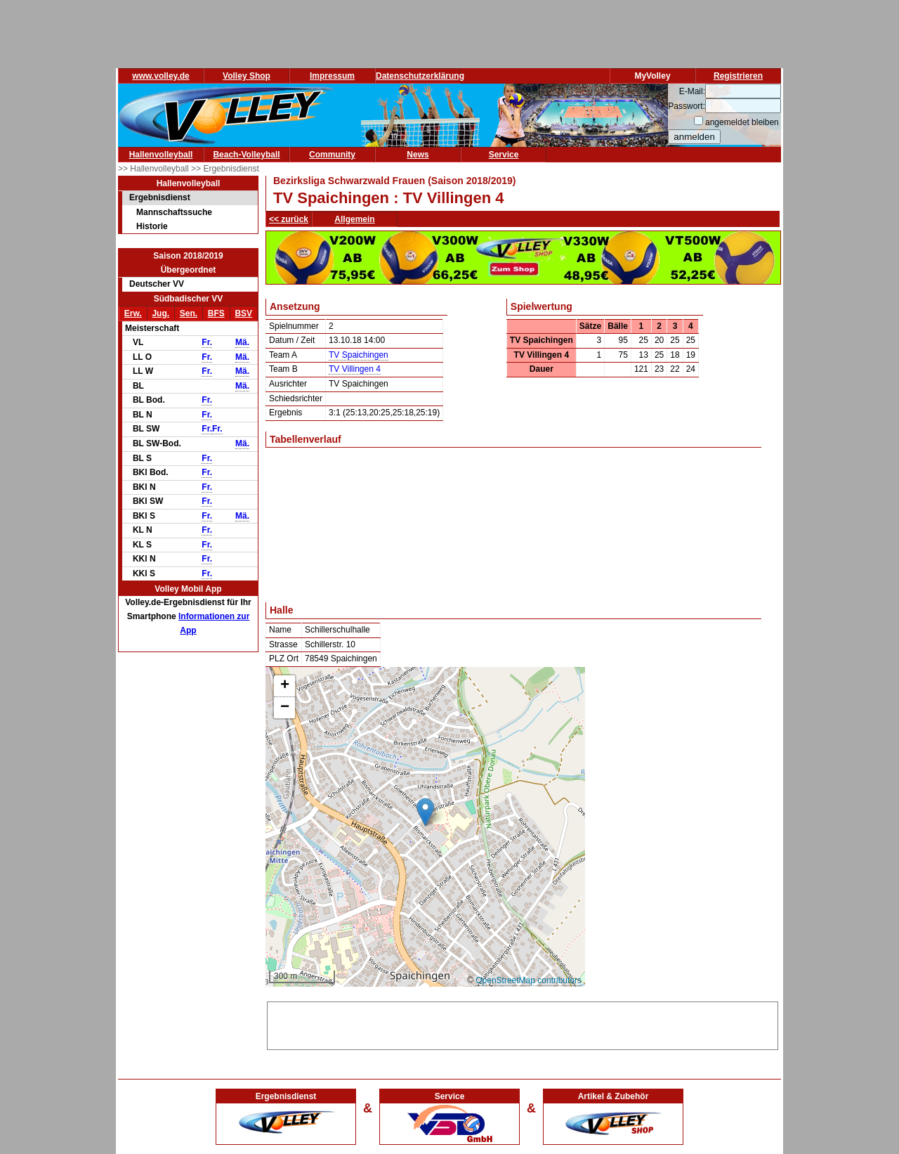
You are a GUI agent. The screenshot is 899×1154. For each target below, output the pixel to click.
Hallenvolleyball (161, 155)
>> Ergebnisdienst (225, 169)
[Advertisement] (522, 1023)
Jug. (160, 313)
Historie (152, 226)
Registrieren (738, 76)
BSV (243, 313)
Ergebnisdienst (159, 197)
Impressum (332, 76)
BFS (216, 313)
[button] (425, 812)
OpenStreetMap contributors (528, 980)
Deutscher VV (156, 284)
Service (504, 155)
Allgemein (354, 219)
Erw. (133, 313)
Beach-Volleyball (246, 155)
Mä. (242, 342)
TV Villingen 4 (355, 369)
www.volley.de (160, 76)
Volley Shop (246, 76)
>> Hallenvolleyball (154, 169)
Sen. (188, 313)
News (417, 155)
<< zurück (288, 219)
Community (332, 155)
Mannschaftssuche (174, 212)
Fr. (207, 342)
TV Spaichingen (358, 355)
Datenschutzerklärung (420, 76)
